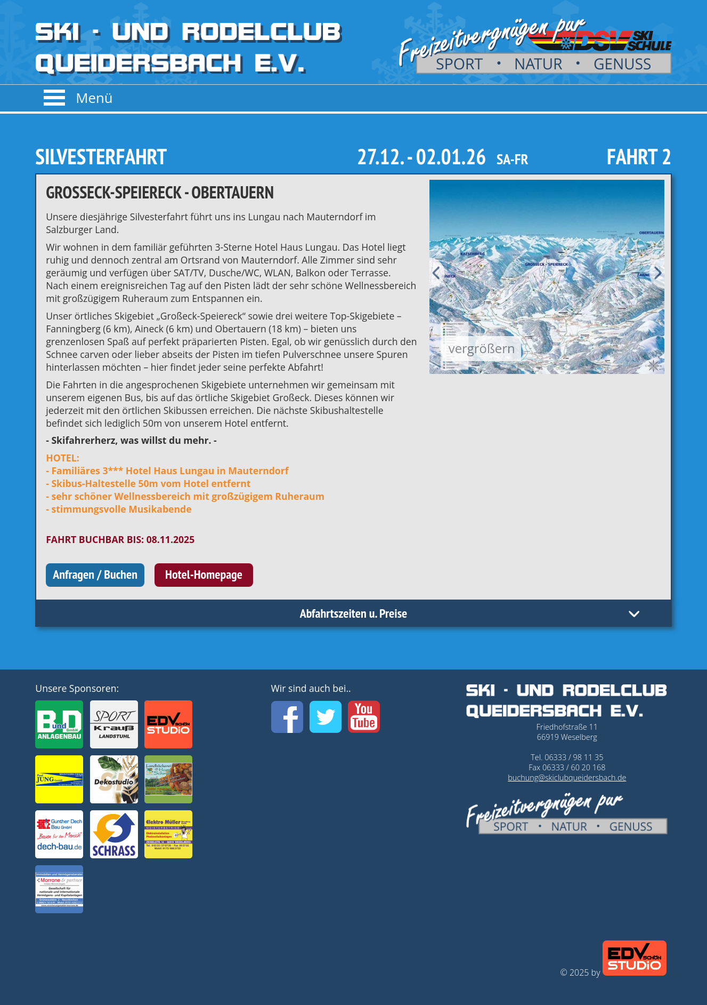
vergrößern (482, 348)
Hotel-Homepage (203, 574)
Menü (94, 97)
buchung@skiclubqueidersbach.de (567, 777)
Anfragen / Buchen (95, 574)
